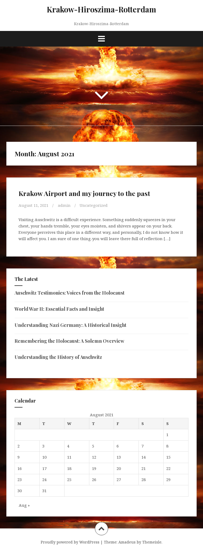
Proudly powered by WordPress (70, 542)
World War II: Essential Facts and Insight (59, 309)
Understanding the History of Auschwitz (58, 357)
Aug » (24, 505)
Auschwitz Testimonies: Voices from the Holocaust (69, 293)
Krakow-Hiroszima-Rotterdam (101, 9)
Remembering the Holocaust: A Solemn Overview (69, 341)
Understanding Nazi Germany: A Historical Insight (70, 325)
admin (64, 205)
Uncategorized (94, 205)
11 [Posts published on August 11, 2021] (69, 457)
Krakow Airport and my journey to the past (84, 193)
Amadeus (127, 542)
